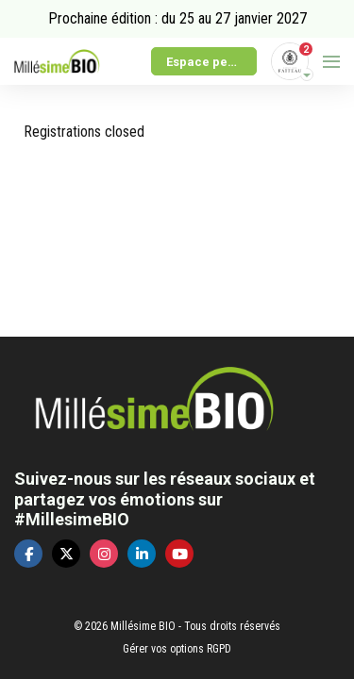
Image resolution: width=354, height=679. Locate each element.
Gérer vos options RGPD (177, 648)
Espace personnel (211, 62)
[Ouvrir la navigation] (331, 61)
